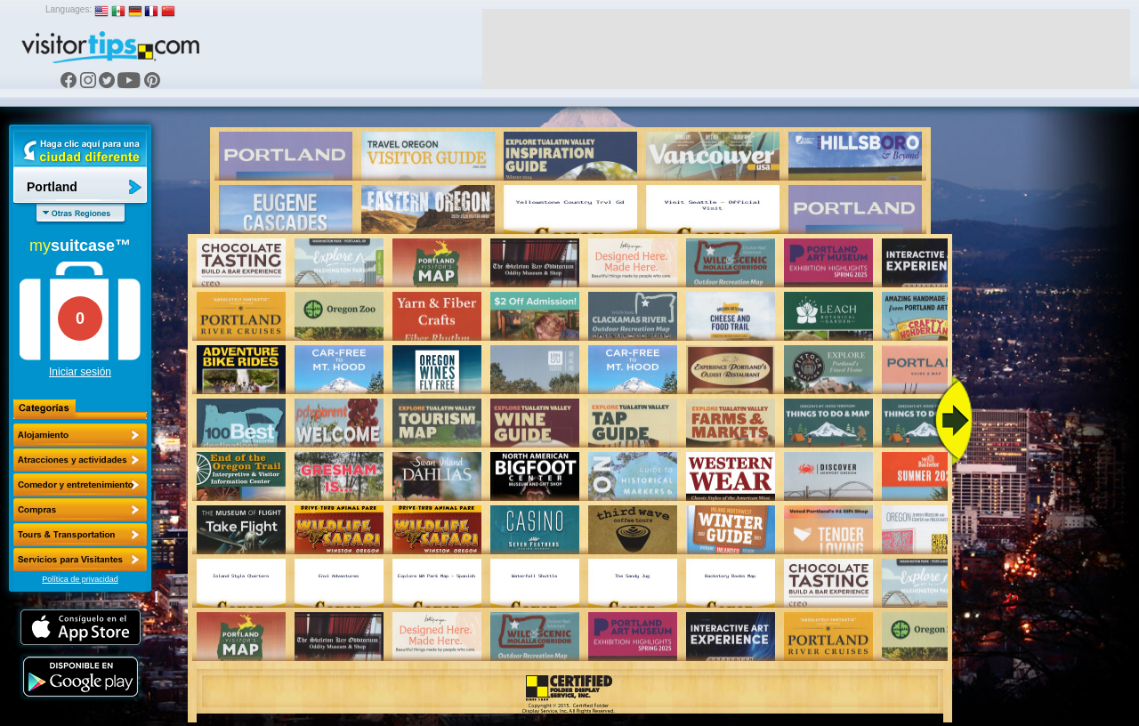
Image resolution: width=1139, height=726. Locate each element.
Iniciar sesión (80, 372)
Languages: (68, 9)
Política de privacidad (80, 579)
